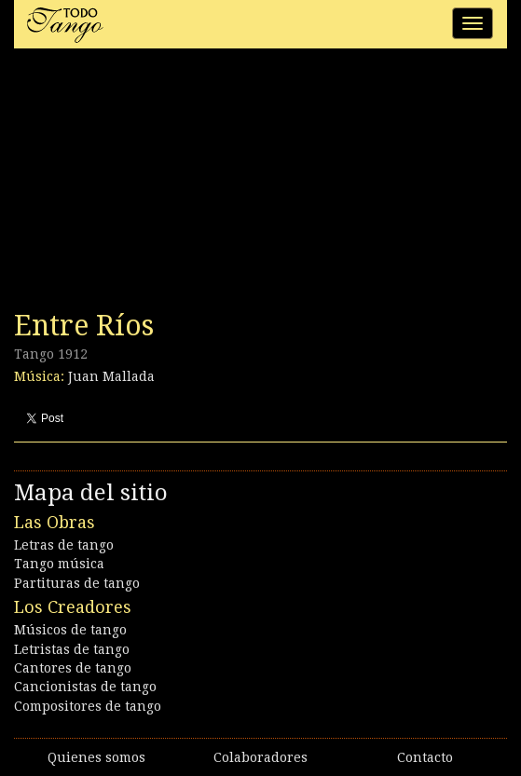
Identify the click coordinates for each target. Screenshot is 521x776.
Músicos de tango (70, 629)
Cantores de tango (72, 667)
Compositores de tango (87, 706)
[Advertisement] (154, 184)
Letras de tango (64, 545)
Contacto (425, 757)
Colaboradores (260, 757)
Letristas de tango (72, 649)
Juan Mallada (111, 376)
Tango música (59, 563)
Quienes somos (96, 757)
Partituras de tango (77, 583)
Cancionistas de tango (85, 686)
